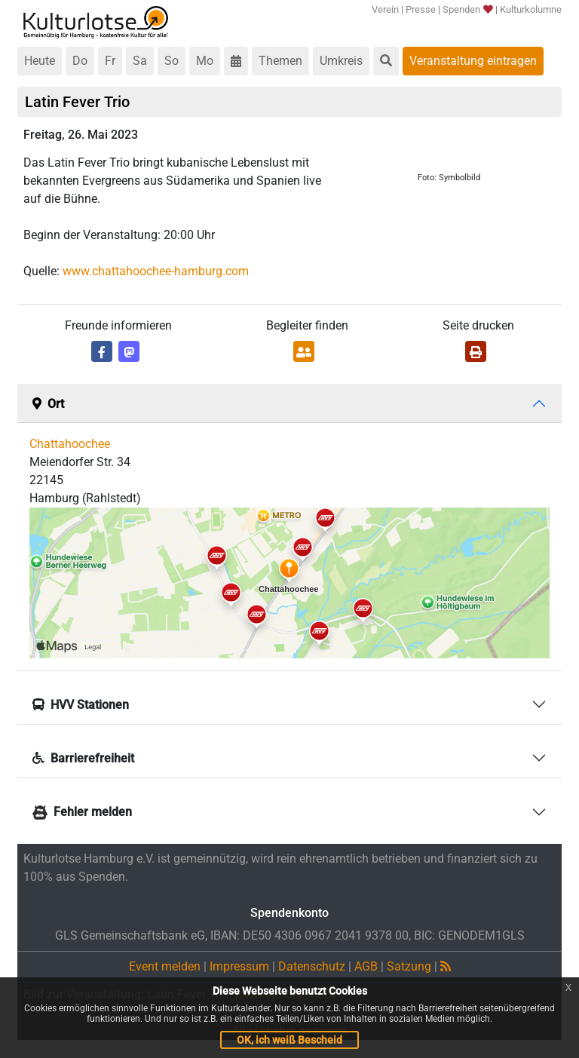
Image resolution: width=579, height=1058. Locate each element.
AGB (366, 966)
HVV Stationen (80, 705)
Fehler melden (82, 812)
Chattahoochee (69, 444)
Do (79, 61)
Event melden (165, 966)
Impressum (239, 966)
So (171, 61)
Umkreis (341, 61)
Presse (421, 9)
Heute (39, 61)
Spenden (467, 9)
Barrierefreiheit (83, 758)
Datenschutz (311, 966)
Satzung (409, 966)
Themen (280, 61)
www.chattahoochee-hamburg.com (156, 271)
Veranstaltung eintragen (473, 61)
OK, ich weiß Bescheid (289, 1040)
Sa (140, 61)
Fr (110, 61)
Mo (204, 61)
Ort (48, 404)
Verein (385, 9)
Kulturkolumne (531, 9)
